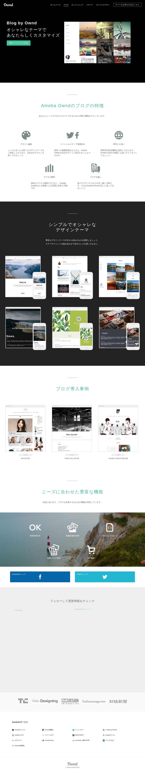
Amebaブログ (19, 735)
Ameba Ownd (18, 610)
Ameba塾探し (49, 730)
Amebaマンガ (109, 735)
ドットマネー (79, 730)
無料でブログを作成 (18, 43)
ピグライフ (18, 740)
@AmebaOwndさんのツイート (83, 609)
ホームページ (55, 5)
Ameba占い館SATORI (81, 740)
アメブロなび (109, 740)
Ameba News (49, 740)
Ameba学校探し (19, 746)
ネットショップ (77, 5)
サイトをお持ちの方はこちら (127, 5)
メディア (89, 5)
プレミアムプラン (102, 5)
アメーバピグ (48, 735)
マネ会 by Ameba (111, 730)
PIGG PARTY (79, 735)
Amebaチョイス (19, 730)
